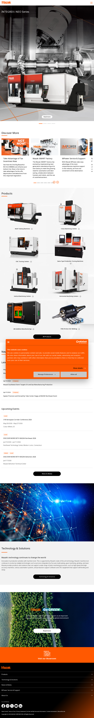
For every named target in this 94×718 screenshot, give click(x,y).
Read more (47, 631)
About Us (4, 695)
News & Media (6, 685)
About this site (61, 711)
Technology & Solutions (47, 577)
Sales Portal (4, 711)
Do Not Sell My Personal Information (36, 711)
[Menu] (91, 3)
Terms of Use (12, 711)
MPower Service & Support (10, 690)
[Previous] (54, 182)
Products (4, 674)
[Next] (57, 182)
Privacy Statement (21, 711)
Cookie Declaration (52, 711)
